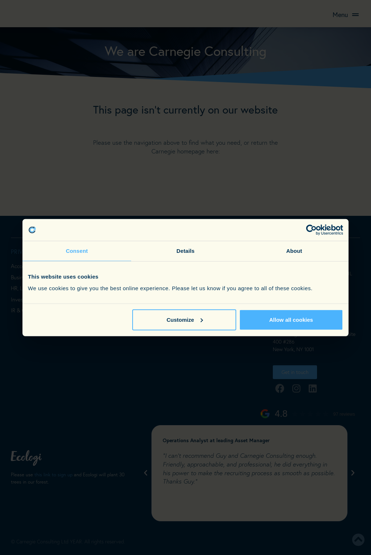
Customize (185, 319)
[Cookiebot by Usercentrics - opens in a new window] (311, 230)
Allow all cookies (291, 319)
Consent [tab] (77, 251)
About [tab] (294, 251)
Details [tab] (185, 251)
